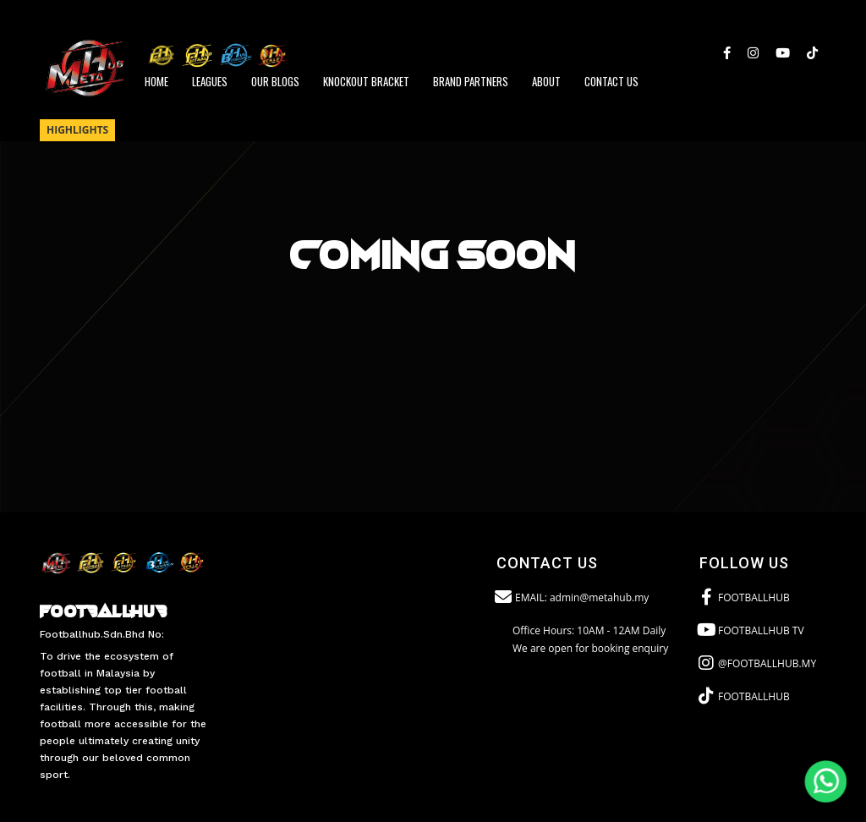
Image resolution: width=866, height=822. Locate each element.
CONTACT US (611, 81)
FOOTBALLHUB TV (751, 630)
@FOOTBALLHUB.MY (757, 663)
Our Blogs (275, 81)
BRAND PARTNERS (470, 81)
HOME (156, 81)
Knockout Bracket (366, 81)
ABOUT (546, 81)
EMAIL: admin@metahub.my (572, 597)
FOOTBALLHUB (744, 597)
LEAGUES (209, 81)
